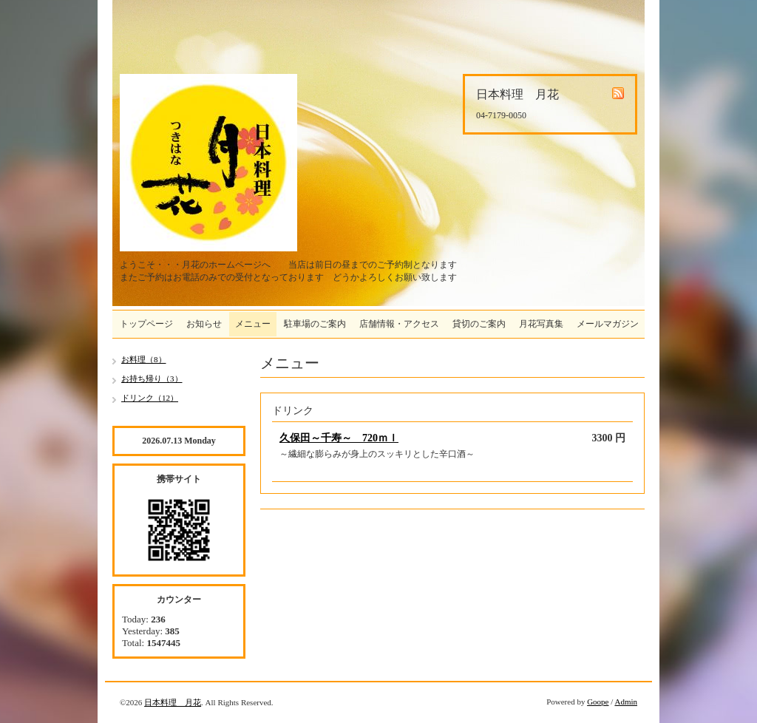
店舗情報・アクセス (399, 324)
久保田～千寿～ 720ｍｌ (338, 438)
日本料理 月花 (172, 702)
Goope (597, 701)
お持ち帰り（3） (152, 378)
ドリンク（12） (149, 397)
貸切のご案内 (479, 324)
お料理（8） (143, 359)
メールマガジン (608, 324)
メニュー (253, 324)
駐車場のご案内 (315, 324)
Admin (625, 701)
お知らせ (204, 324)
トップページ (146, 324)
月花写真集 (541, 324)
